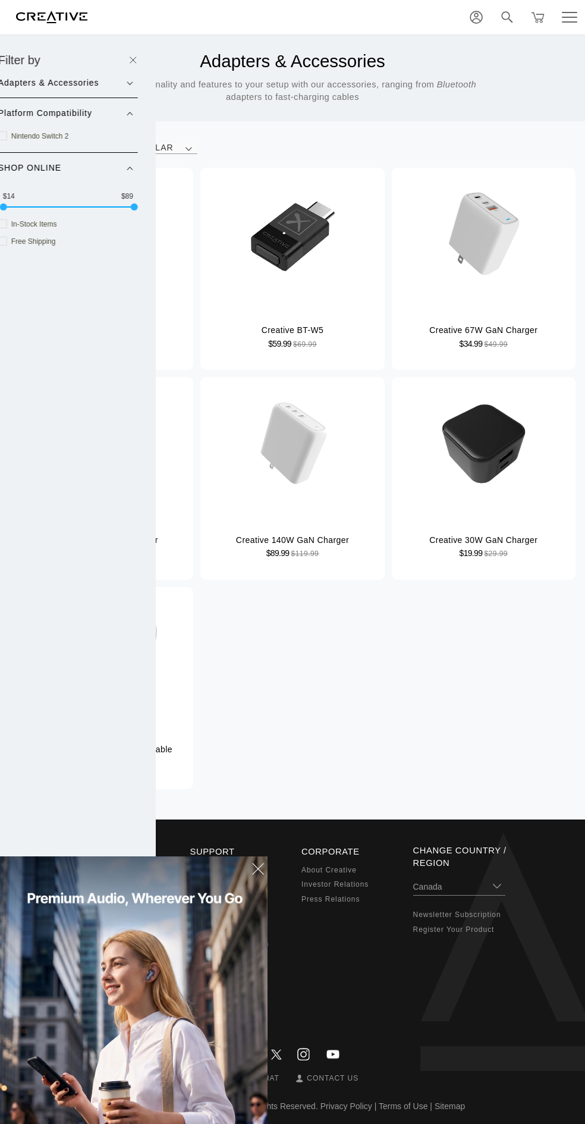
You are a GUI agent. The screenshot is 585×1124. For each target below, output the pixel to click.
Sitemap (450, 1106)
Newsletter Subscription (457, 914)
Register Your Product (454, 929)
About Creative (329, 870)
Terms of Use (403, 1106)
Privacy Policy (346, 1106)
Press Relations (330, 899)
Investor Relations (335, 884)
